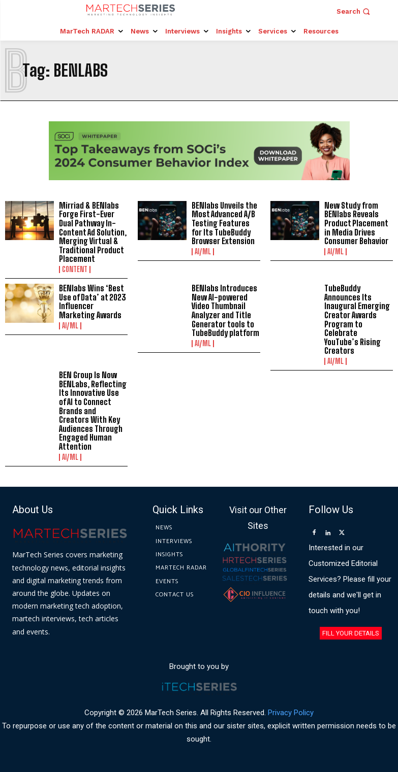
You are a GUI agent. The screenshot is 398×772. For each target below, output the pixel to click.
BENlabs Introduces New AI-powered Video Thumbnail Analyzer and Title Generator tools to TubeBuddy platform (225, 310)
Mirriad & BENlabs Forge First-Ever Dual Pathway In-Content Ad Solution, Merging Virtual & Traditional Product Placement (93, 232)
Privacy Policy (291, 712)
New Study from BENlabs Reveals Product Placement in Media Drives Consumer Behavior (356, 223)
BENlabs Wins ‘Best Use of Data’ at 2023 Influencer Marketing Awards (92, 301)
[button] (354, 11)
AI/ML (203, 251)
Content (74, 269)
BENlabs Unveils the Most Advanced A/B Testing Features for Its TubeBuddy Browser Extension (224, 223)
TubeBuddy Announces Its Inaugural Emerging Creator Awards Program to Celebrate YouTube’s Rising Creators (357, 319)
